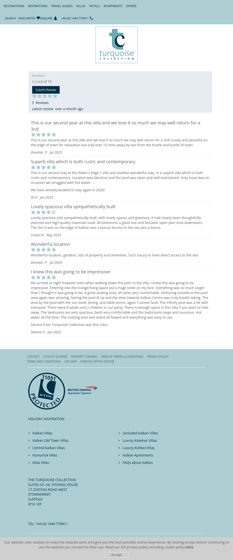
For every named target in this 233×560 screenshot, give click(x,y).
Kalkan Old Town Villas (51, 440)
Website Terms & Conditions (122, 356)
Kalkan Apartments (138, 455)
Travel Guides (62, 6)
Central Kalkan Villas (49, 447)
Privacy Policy (157, 356)
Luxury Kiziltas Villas (139, 447)
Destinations (14, 6)
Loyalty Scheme (55, 356)
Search (10, 18)
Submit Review (46, 90)
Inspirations (37, 6)
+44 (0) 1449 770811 (75, 18)
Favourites (27, 18)
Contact (33, 356)
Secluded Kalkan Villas (140, 433)
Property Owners (84, 356)
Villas (80, 6)
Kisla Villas (41, 462)
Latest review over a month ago (57, 108)
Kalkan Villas (43, 433)
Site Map (70, 361)
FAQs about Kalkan (138, 462)
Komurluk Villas (45, 455)
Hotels (94, 6)
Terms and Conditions (44, 361)
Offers (131, 6)
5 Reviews (40, 102)
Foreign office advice (96, 361)
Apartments (113, 6)
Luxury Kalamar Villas (140, 440)
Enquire (46, 18)
